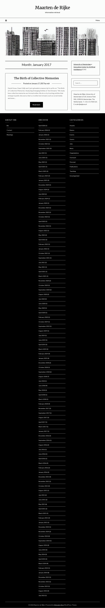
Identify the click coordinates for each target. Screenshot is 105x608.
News (71, 148)
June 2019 (42, 340)
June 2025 (42, 157)
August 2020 (43, 294)
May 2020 (42, 308)
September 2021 (44, 258)
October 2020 (43, 285)
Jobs (71, 144)
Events (72, 135)
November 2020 (44, 281)
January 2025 (43, 180)
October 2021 (43, 253)
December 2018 (44, 363)
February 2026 (43, 130)
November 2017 (44, 408)
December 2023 (44, 208)
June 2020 (42, 303)
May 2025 (42, 162)
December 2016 (44, 436)
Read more (36, 105)
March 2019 (42, 349)
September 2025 (44, 148)
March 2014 (42, 563)
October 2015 (43, 486)
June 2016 (42, 454)
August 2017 (43, 417)
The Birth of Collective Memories (36, 78)
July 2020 (42, 299)
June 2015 (42, 500)
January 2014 (43, 572)
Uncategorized (74, 176)
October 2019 (43, 322)
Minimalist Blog (59, 605)
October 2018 (43, 367)
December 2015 (44, 477)
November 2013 (44, 582)
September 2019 (44, 326)
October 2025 (43, 144)
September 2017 (44, 413)
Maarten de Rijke (52, 7)
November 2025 (44, 139)
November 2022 (44, 226)
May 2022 (42, 235)
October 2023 (43, 217)
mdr (48, 83)
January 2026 (43, 135)
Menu (98, 20)
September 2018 (44, 372)
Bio (8, 126)
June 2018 (42, 386)
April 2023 (42, 221)
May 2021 (42, 267)
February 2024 (43, 199)
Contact (9, 130)
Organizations (74, 153)
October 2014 (43, 536)
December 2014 (44, 527)
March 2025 (42, 171)
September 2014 (44, 541)
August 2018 (43, 376)
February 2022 (43, 244)
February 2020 (43, 317)
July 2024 (42, 194)
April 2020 (42, 313)
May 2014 (42, 554)
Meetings (10, 135)
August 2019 (43, 331)
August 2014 (43, 545)
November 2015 (44, 481)
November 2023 (44, 212)
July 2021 (42, 262)
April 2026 (42, 126)
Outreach (73, 157)
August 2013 (43, 591)
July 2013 (42, 595)
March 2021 (42, 276)
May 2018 (42, 390)
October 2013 (43, 586)
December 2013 (44, 577)
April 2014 (42, 559)
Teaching (73, 171)
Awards (72, 126)
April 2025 (42, 167)
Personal (72, 162)
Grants (72, 139)
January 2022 (43, 249)
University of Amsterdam (82, 64)
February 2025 (43, 176)
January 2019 (43, 358)
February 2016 (43, 468)
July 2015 (42, 495)
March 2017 (42, 427)
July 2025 (42, 153)
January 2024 (43, 203)
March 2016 (42, 463)
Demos (72, 130)
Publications (74, 167)
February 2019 (43, 354)
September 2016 (44, 440)
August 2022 (43, 230)
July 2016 (42, 449)
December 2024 (44, 185)
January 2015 (43, 522)
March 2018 (42, 399)
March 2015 (42, 513)
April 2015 (42, 509)
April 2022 (42, 240)
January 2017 (43, 431)
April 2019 (42, 344)
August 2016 (43, 445)
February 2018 (43, 404)
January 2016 (43, 472)
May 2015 (42, 504)
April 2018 (42, 395)
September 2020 (44, 290)
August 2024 (43, 189)
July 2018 (42, 381)
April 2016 (42, 459)
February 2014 (43, 568)
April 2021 (42, 272)
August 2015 (43, 490)
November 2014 (44, 532)
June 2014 (42, 550)
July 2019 (42, 335)
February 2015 (43, 518)
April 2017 (42, 422)
